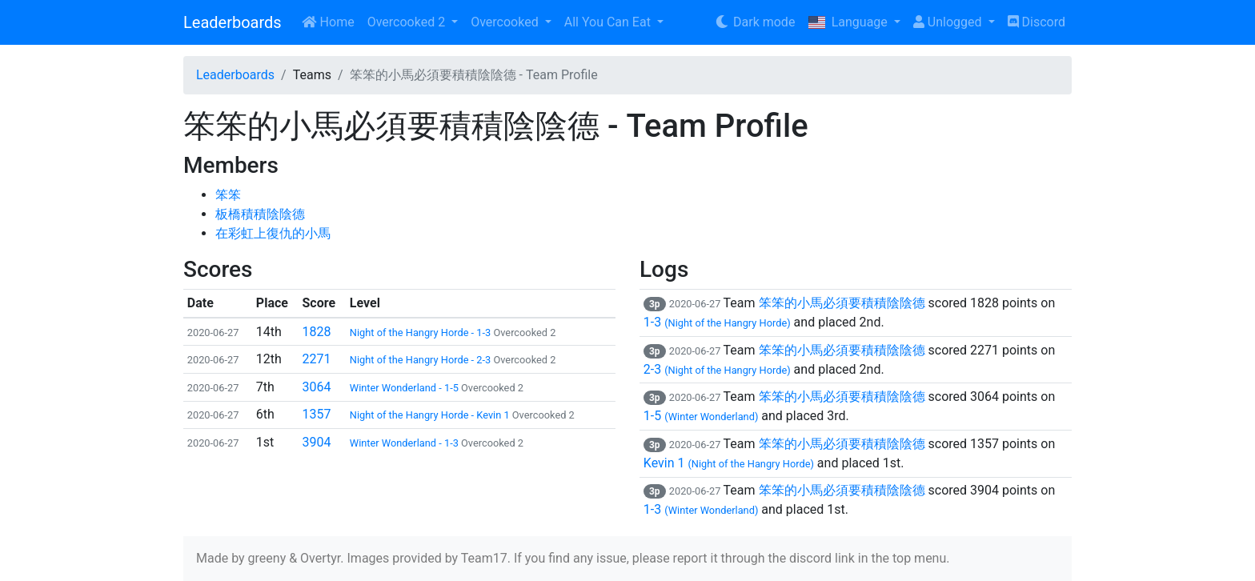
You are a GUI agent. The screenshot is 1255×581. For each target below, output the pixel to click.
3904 (316, 442)
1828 (316, 331)
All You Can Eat (609, 22)
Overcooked (506, 22)
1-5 (701, 415)
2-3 (717, 369)
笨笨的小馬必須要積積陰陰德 (842, 303)
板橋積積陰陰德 (260, 214)
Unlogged (949, 22)
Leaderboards (232, 22)
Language (849, 22)
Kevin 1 (729, 463)
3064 (316, 387)
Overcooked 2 (407, 22)
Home (328, 22)
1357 (316, 414)
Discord (1036, 22)
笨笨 (228, 194)
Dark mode (754, 22)
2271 (316, 359)
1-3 (717, 322)
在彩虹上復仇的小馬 (273, 233)
